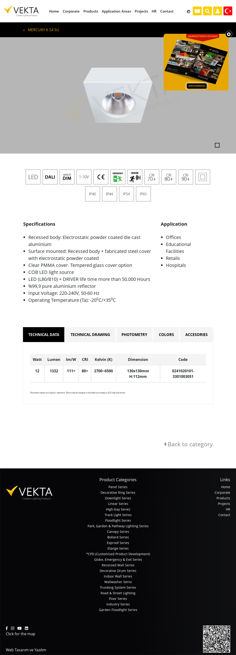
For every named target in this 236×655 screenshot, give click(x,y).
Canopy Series (118, 531)
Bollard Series (118, 537)
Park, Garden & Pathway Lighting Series (118, 526)
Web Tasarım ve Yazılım (26, 649)
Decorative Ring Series (118, 492)
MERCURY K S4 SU (41, 29)
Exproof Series (118, 543)
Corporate (222, 492)
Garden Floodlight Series (118, 610)
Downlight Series (118, 498)
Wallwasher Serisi (118, 582)
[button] (17, 95)
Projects (224, 503)
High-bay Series (118, 509)
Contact (224, 515)
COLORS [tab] (166, 334)
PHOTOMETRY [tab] (134, 334)
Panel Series (118, 487)
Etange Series (118, 548)
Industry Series (118, 604)
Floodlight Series (118, 520)
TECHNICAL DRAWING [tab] (90, 334)
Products (223, 498)
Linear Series (118, 503)
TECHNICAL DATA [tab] (43, 334)
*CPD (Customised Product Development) (118, 554)
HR (228, 509)
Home (225, 487)
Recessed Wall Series (118, 565)
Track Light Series (118, 515)
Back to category (188, 444)
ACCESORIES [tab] (196, 334)
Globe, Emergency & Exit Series (118, 559)
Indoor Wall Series (118, 576)
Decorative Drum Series (118, 570)
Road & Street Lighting (118, 593)
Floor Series (118, 598)
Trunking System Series (118, 587)
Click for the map (20, 633)
